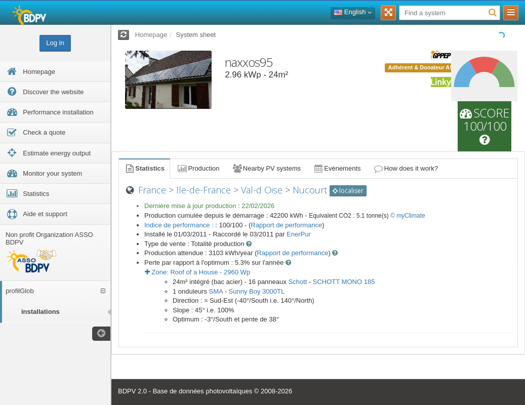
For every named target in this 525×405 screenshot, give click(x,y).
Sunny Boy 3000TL (257, 291)
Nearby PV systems (266, 168)
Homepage (151, 34)
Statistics (144, 168)
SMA (216, 291)
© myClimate (407, 215)
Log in (55, 43)
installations (40, 311)
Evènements (337, 168)
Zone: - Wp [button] (197, 272)
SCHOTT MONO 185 (344, 282)
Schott (297, 282)
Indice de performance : (179, 225)
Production (198, 168)
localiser (348, 190)
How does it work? (405, 168)
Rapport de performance (286, 225)
